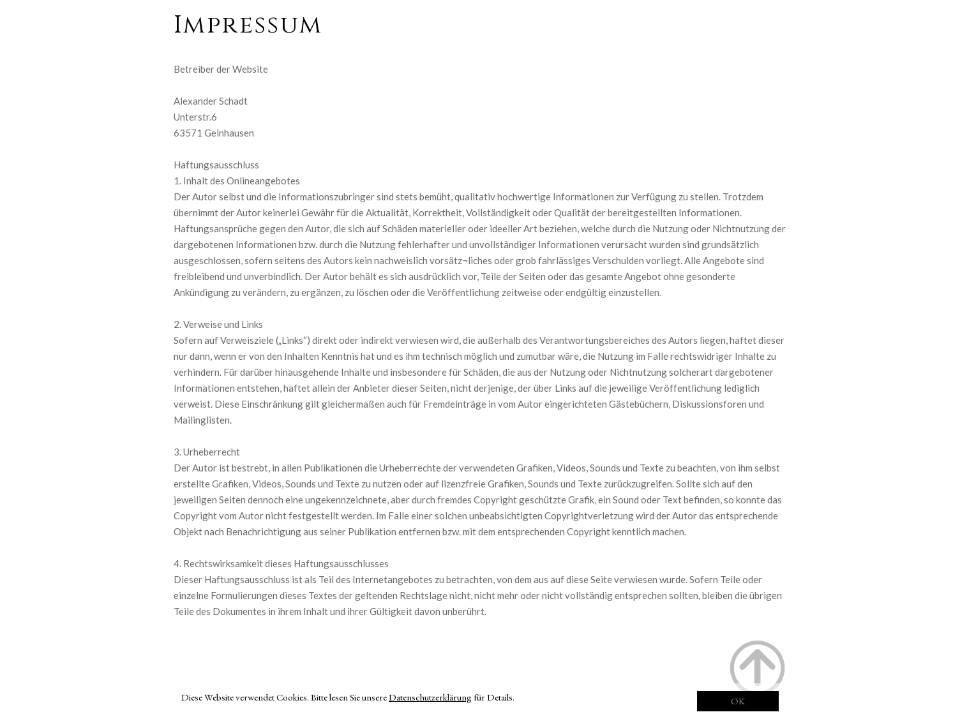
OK (738, 701)
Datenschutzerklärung (430, 697)
